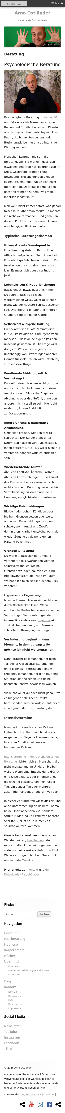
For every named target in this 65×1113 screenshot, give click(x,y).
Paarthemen (35, 840)
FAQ (10, 1000)
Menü (59, 3)
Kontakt (33, 869)
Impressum (14, 1008)
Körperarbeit (14, 950)
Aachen (50, 117)
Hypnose (44, 620)
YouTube (10, 1031)
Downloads (14, 996)
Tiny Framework (29, 1094)
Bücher (9, 956)
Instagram (12, 1037)
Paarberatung (14, 939)
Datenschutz (15, 1004)
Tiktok (9, 1049)
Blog (7, 981)
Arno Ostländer (32, 13)
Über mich (12, 961)
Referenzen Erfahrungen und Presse (28, 970)
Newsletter (14, 974)
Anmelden (49, 1094)
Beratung (11, 933)
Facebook (11, 1043)
